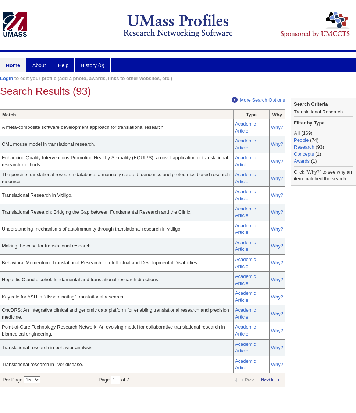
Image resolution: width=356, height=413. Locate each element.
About (39, 65)
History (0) (92, 65)
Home (13, 65)
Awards (302, 161)
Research (304, 147)
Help (63, 65)
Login (6, 78)
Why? (277, 127)
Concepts (304, 154)
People (301, 140)
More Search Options (258, 100)
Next (267, 380)
